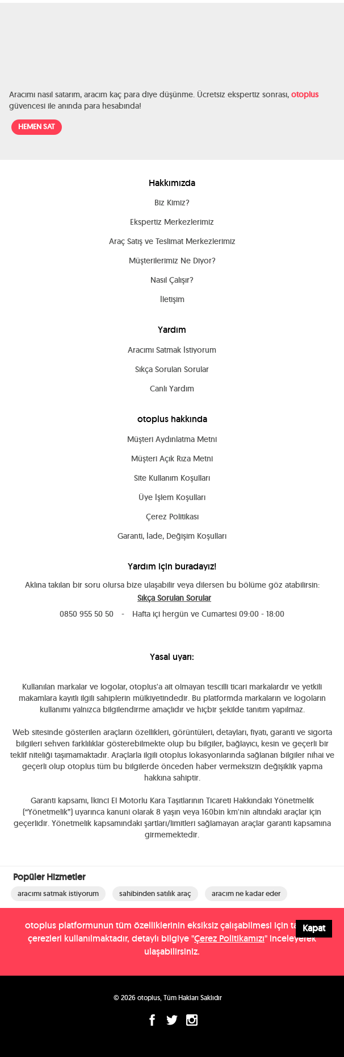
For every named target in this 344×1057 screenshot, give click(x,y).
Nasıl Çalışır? (172, 280)
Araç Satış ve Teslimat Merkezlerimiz (172, 241)
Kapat (314, 928)
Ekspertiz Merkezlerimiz (172, 222)
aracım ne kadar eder (246, 893)
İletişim (172, 299)
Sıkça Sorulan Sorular (172, 369)
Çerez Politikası (172, 516)
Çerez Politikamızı (229, 938)
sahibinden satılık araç (155, 893)
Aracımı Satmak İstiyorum (172, 350)
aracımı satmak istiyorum (58, 893)
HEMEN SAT (36, 126)
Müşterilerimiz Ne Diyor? (172, 260)
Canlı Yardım (172, 388)
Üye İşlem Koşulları (172, 497)
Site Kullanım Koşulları (172, 478)
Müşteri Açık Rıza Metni (172, 458)
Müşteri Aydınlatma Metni (172, 439)
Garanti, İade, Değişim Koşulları (172, 536)
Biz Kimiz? (172, 202)
